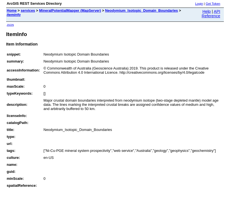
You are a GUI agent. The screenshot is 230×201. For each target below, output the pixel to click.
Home (12, 10)
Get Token (213, 3)
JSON (10, 24)
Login (199, 3)
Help (206, 11)
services (28, 10)
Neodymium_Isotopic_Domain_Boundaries (141, 10)
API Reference (211, 13)
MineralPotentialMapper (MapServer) (70, 10)
